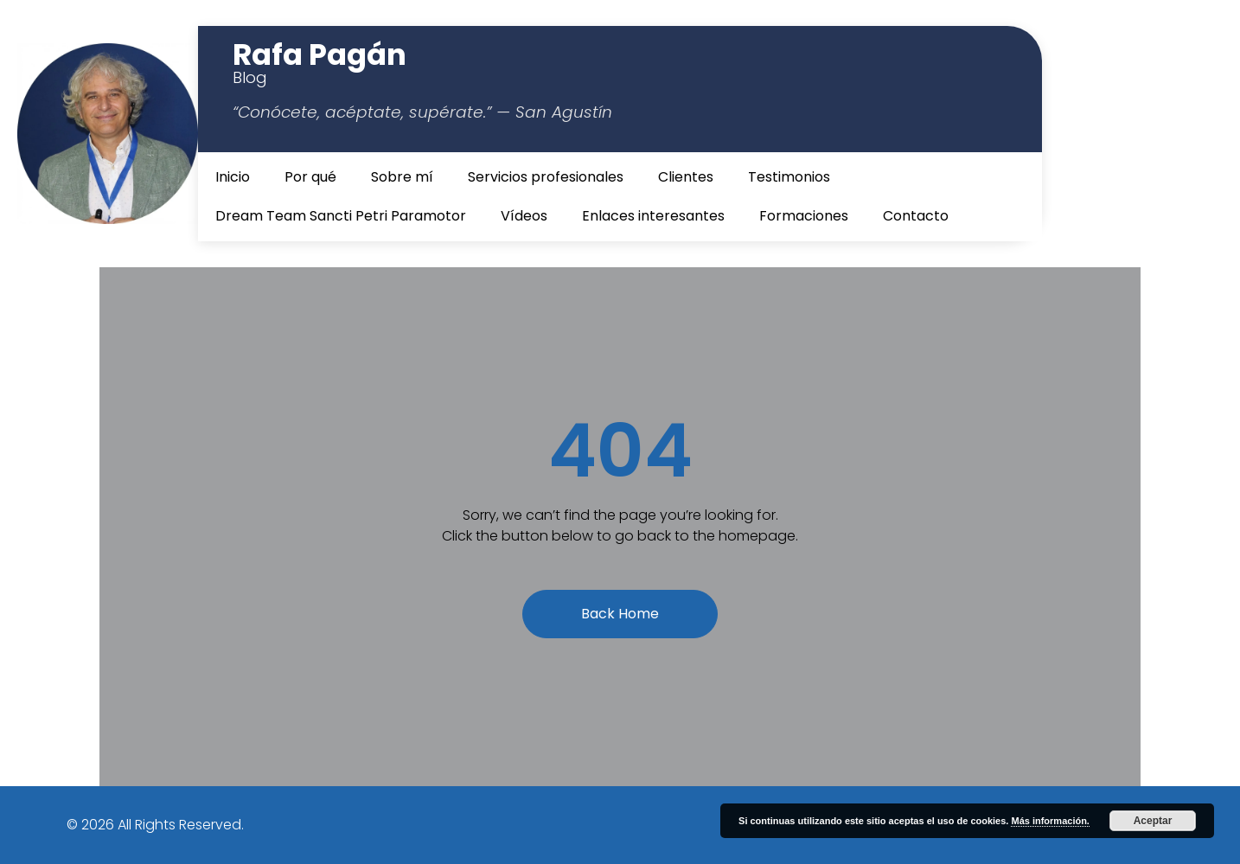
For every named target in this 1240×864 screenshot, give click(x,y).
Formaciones (803, 216)
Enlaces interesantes (653, 216)
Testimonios (789, 177)
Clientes (685, 177)
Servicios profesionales (545, 177)
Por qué (310, 177)
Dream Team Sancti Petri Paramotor (340, 216)
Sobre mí (402, 177)
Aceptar (1153, 821)
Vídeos (524, 216)
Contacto (916, 216)
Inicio (232, 177)
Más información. (1050, 821)
